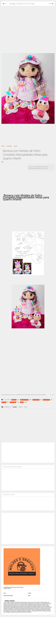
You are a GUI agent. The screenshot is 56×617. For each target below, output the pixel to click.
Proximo (52, 394)
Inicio (5, 593)
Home (2, 146)
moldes (15, 146)
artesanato (9, 146)
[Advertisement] (28, 18)
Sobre (29, 595)
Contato (29, 593)
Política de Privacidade (8, 595)
